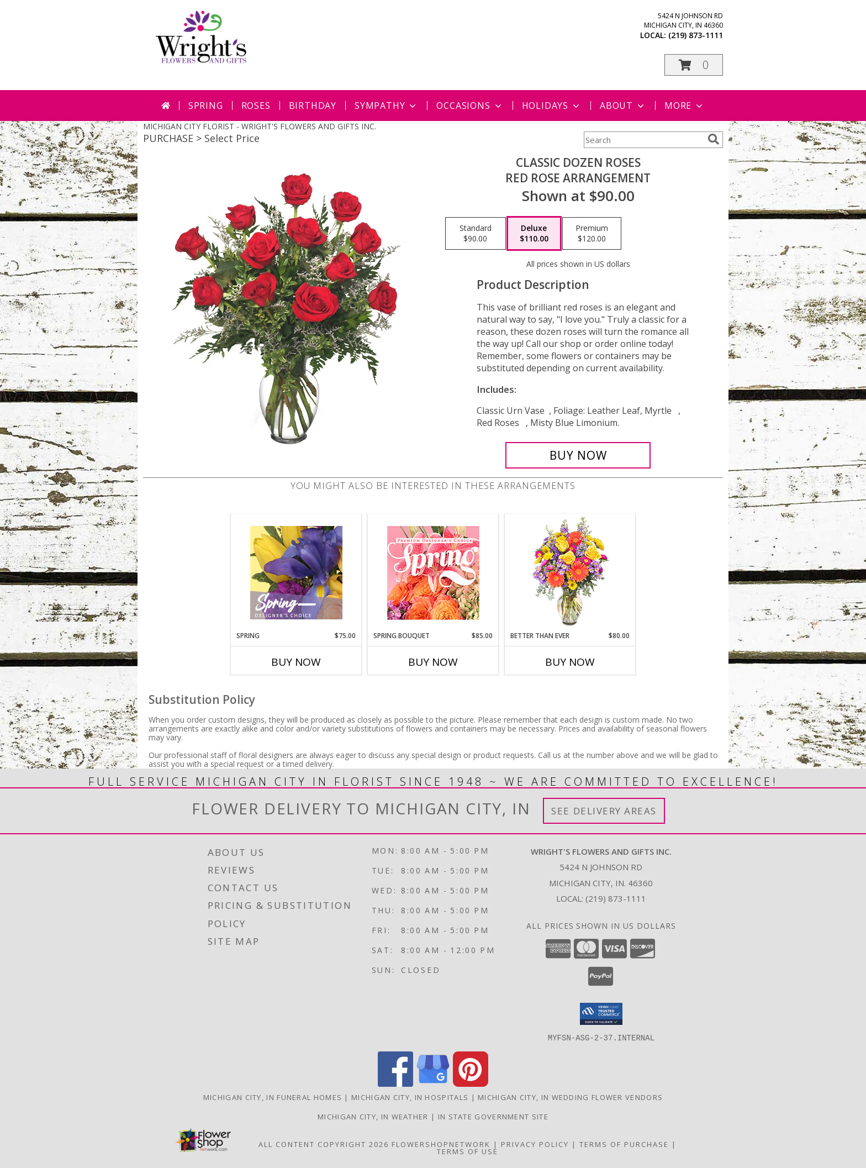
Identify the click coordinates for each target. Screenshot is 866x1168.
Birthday (312, 105)
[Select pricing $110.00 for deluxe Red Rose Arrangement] (534, 234)
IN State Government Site (493, 1116)
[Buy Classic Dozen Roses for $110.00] (578, 455)
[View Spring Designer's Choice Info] (296, 573)
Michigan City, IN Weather (373, 1116)
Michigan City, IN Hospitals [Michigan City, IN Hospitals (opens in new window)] (409, 1097)
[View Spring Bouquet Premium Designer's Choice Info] (433, 573)
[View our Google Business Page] (433, 1083)
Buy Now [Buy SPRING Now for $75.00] (296, 662)
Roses (256, 105)
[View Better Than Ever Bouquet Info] (570, 573)
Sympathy (386, 105)
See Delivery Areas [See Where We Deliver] (604, 810)
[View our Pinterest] (470, 1083)
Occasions (469, 105)
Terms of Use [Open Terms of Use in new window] (467, 1151)
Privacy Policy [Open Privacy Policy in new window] (535, 1144)
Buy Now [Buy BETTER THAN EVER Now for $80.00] (570, 662)
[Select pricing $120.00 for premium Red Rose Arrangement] (592, 234)
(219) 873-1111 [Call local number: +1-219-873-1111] (695, 35)
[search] (713, 139)
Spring (205, 105)
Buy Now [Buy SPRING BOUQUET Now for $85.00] (433, 662)
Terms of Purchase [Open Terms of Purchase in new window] (624, 1144)
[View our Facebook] (395, 1083)
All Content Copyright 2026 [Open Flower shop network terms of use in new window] (323, 1144)
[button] (693, 65)
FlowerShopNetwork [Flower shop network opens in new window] (441, 1144)
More (684, 105)
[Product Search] (643, 140)
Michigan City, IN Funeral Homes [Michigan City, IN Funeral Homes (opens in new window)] (272, 1097)
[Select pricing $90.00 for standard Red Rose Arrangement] (475, 234)
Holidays (552, 105)
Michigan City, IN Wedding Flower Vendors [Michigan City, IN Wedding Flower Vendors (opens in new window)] (570, 1097)
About (623, 105)
